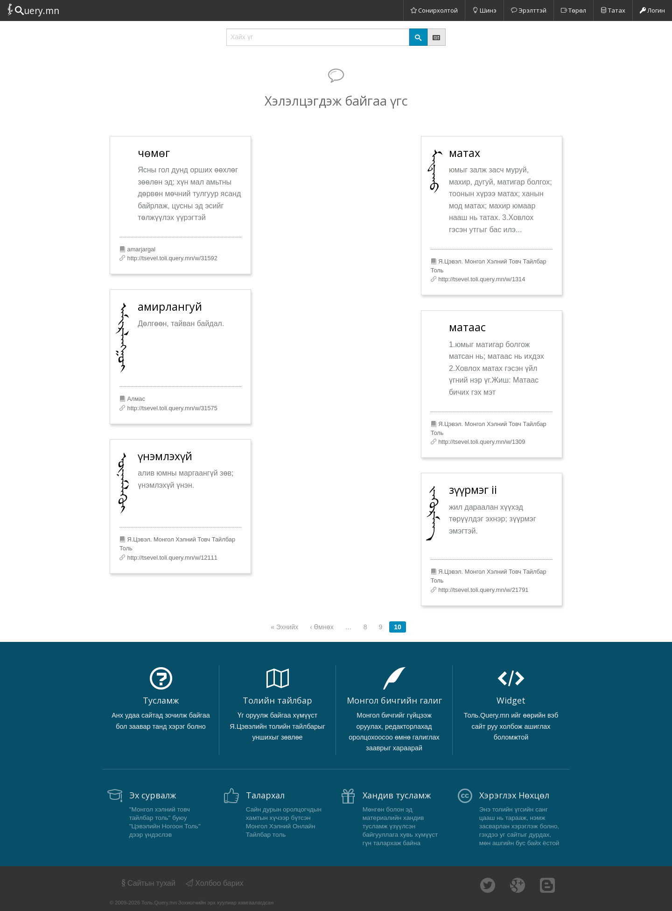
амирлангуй (170, 306)
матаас (467, 327)
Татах (613, 10)
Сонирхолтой (434, 10)
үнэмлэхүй (165, 455)
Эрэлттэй (528, 10)
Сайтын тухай (147, 883)
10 (397, 627)
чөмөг (154, 152)
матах (464, 152)
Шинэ (484, 10)
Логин (652, 10)
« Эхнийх (284, 627)
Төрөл (573, 10)
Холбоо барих (215, 883)
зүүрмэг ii (473, 489)
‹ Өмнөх (321, 627)
